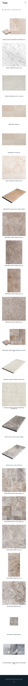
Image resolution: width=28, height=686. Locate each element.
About (22, 679)
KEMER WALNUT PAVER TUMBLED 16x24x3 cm (14, 265)
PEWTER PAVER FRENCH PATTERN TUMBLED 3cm (14, 521)
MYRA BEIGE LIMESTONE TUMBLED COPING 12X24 (14, 379)
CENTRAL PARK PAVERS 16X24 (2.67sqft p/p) (14, 96)
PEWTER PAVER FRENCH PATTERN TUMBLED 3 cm (14, 493)
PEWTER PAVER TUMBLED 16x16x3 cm (14, 550)
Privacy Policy (17, 679)
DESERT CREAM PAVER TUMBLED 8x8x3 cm (14, 181)
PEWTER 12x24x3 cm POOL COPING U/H (14, 465)
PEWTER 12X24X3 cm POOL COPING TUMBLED (14, 437)
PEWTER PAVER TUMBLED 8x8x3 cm (14, 606)
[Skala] (4, 3)
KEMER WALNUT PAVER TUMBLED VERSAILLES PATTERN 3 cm (14, 351)
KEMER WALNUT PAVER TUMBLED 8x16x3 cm (14, 293)
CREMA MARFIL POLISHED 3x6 (14, 152)
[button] (25, 2)
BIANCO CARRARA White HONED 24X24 (14, 68)
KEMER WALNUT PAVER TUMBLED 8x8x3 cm (14, 322)
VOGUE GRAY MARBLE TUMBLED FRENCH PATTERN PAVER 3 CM (14, 663)
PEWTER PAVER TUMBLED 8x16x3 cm (14, 578)
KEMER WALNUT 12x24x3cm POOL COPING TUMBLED (14, 209)
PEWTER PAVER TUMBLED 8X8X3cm (14, 634)
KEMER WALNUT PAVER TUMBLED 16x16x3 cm (14, 237)
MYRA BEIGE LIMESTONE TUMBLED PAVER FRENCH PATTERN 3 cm (14, 408)
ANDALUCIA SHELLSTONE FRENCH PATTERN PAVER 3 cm (14, 39)
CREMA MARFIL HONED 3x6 (14, 124)
